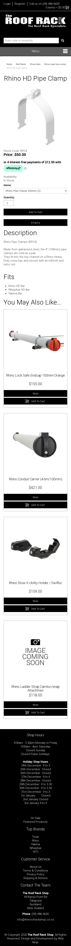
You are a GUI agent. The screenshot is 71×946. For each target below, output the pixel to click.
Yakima (35, 844)
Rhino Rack (35, 64)
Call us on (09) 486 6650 (44, 3)
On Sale (36, 818)
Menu (35, 51)
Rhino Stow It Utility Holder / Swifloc (35, 583)
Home (9, 64)
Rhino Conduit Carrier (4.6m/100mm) (35, 479)
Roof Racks (21, 64)
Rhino (35, 840)
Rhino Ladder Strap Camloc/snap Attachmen (35, 688)
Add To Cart (38, 401)
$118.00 (35, 695)
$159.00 (35, 591)
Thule (35, 836)
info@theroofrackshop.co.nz (35, 919)
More (35, 393)
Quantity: (9, 197)
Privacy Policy (35, 874)
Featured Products (35, 821)
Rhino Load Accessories (55, 64)
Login (7, 3)
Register (20, 3)
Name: (7, 185)
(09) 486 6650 (40, 914)
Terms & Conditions (35, 870)
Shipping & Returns (35, 878)
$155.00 (35, 384)
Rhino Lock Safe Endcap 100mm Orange (35, 375)
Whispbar (35, 848)
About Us (35, 867)
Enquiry (35, 222)
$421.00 (35, 488)
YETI (35, 852)
